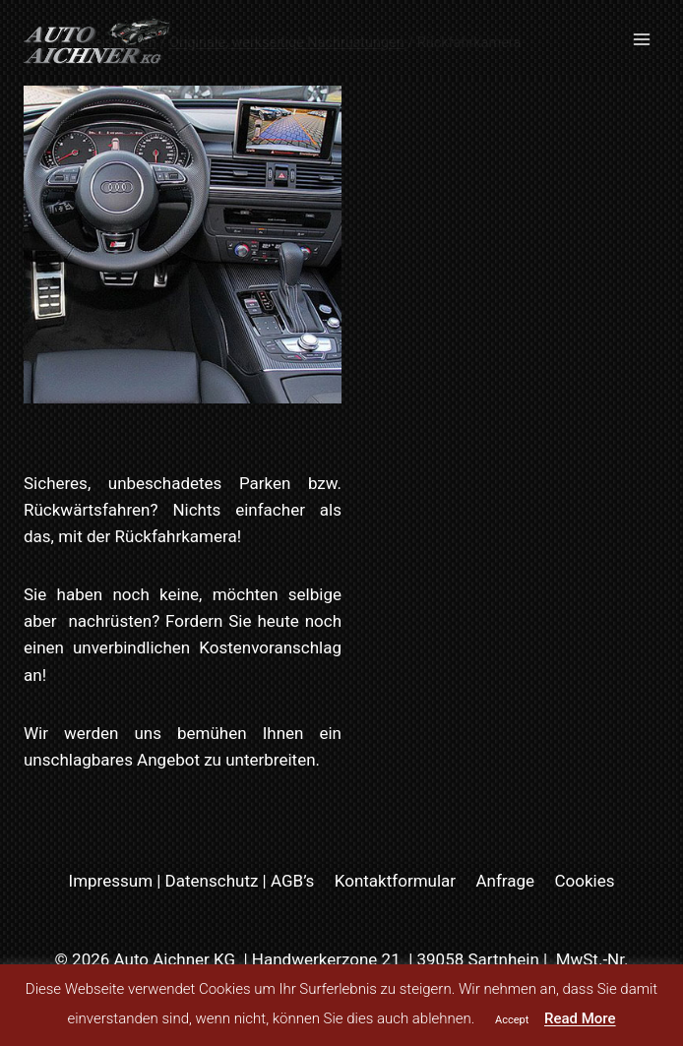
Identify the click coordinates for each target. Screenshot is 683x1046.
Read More (580, 1018)
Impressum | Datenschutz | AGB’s (192, 881)
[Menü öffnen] (641, 39)
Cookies (584, 881)
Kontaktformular (395, 881)
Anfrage (504, 881)
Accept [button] (511, 1020)
